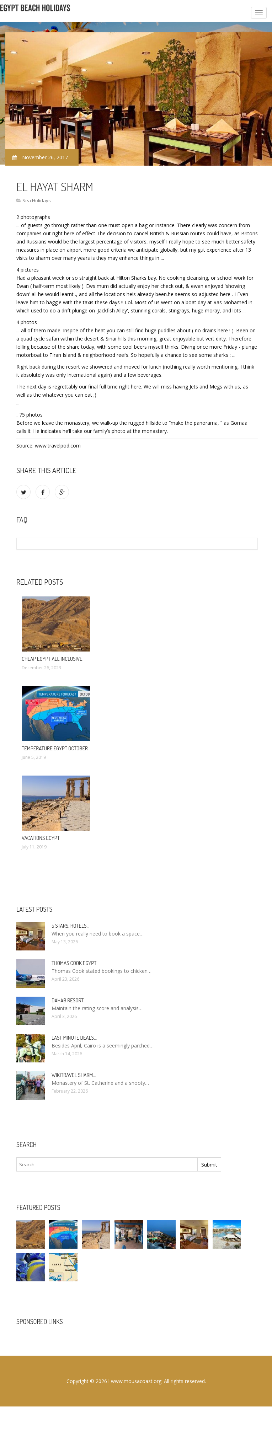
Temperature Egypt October (55, 748)
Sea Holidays (36, 200)
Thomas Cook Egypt (74, 963)
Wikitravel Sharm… (74, 1075)
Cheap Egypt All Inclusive (52, 658)
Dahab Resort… (69, 1000)
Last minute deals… (74, 1037)
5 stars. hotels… (70, 925)
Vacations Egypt (41, 838)
